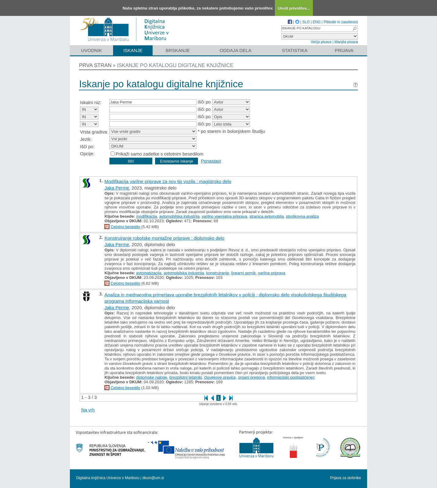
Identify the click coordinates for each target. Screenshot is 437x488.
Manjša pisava (346, 42)
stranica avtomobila (266, 216)
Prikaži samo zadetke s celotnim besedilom (159, 153)
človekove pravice (220, 377)
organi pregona (251, 377)
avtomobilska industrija (179, 216)
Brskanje (177, 50)
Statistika (295, 50)
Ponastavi (211, 160)
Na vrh (88, 409)
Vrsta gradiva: (94, 131)
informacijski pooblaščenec (290, 377)
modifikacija (146, 216)
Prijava (344, 50)
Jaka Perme (116, 187)
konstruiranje (217, 273)
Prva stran (95, 65)
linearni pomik (243, 273)
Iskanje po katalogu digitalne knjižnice (175, 65)
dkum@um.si (153, 478)
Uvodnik (91, 50)
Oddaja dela (235, 50)
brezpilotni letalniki (185, 377)
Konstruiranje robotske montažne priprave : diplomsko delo (164, 238)
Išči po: (87, 146)
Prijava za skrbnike (345, 478)
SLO (306, 22)
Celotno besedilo (125, 226)
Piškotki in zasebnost (341, 22)
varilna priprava (271, 273)
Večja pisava (321, 42)
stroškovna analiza (302, 216)
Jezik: (86, 139)
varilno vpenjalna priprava (224, 216)
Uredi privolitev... (294, 8)
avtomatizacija (148, 273)
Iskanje (132, 50)
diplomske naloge (151, 377)
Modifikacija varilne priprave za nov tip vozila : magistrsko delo (167, 181)
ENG (317, 22)
